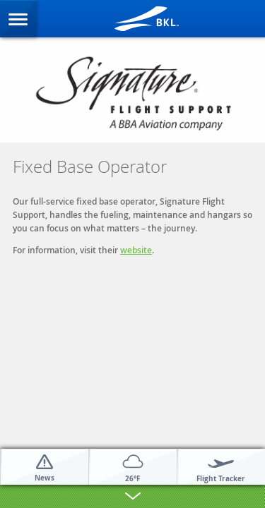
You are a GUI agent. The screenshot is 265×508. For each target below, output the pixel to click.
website (136, 250)
